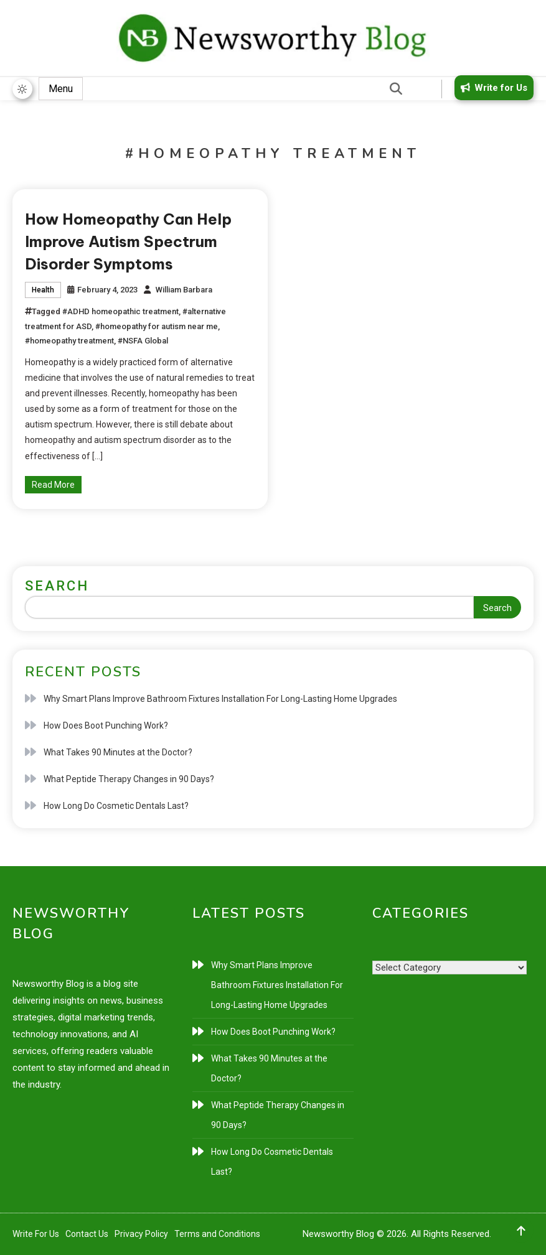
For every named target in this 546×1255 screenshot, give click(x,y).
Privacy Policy (141, 1234)
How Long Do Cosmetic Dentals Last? (116, 806)
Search (57, 586)
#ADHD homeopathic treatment (120, 311)
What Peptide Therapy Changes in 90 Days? (129, 779)
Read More (53, 485)
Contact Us (86, 1234)
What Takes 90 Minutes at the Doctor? (118, 752)
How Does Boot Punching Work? (106, 725)
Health (43, 290)
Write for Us (491, 87)
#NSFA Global (143, 340)
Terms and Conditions (217, 1234)
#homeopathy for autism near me (156, 326)
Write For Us (35, 1234)
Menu (61, 89)
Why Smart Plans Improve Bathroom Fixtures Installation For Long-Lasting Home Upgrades (220, 699)
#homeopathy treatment (69, 340)
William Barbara (184, 289)
